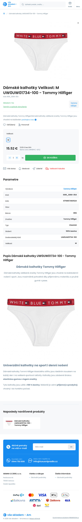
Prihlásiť (71, 446)
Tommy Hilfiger (74, 104)
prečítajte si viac (28, 120)
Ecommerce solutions (61, 518)
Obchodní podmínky (38, 477)
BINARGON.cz (74, 518)
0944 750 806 (18, 461)
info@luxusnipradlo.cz (45, 461)
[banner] (10, 4)
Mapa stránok (35, 519)
